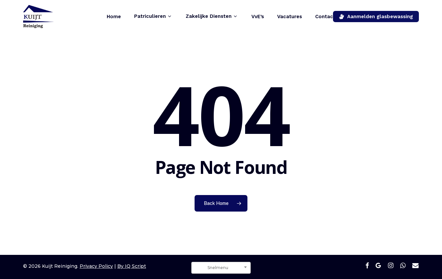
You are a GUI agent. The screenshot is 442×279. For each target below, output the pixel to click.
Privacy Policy (96, 266)
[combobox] (221, 268)
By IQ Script (131, 266)
